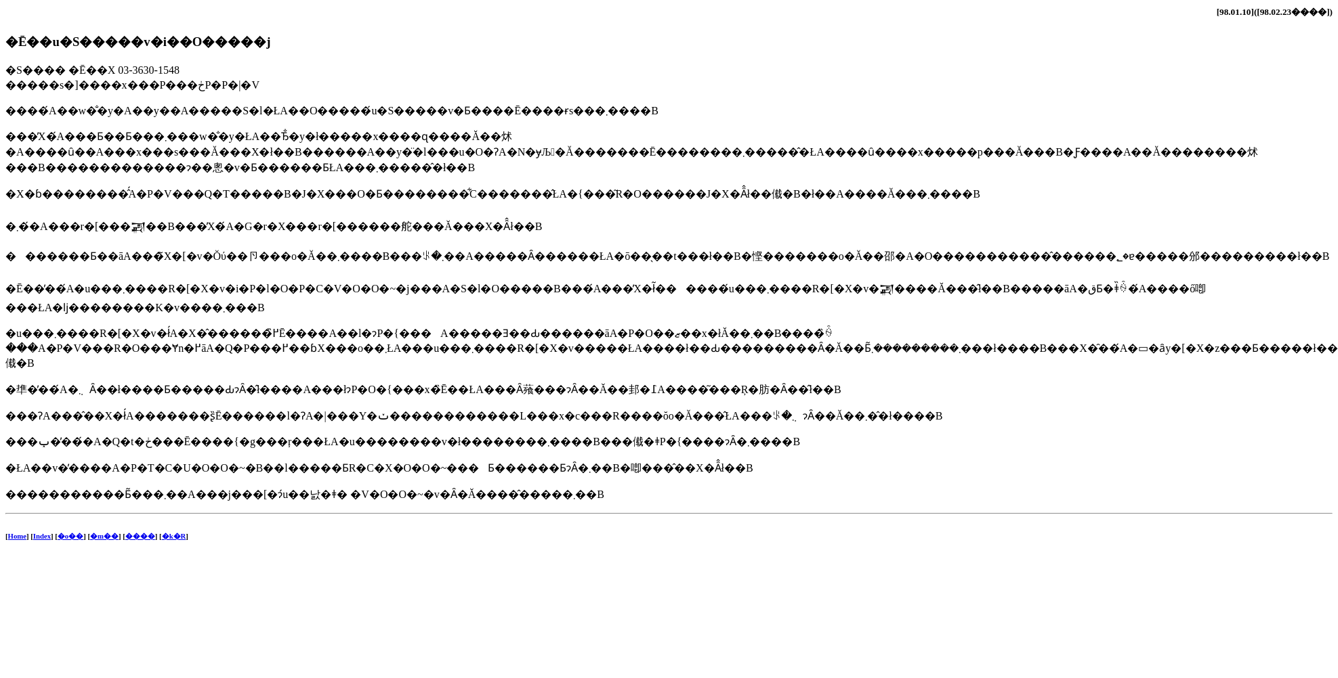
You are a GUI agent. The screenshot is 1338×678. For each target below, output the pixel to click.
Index (42, 536)
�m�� (104, 536)
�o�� (70, 536)
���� (140, 536)
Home (17, 536)
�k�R (174, 536)
